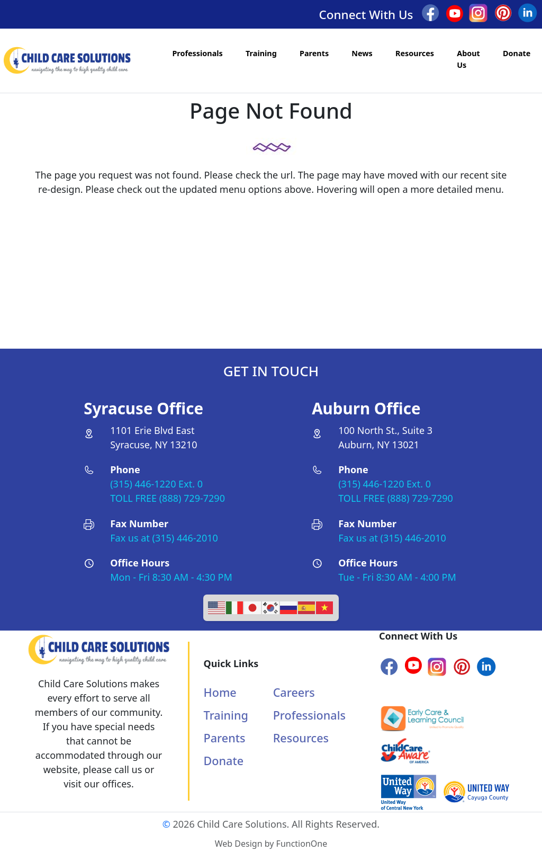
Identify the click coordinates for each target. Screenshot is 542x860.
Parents (314, 53)
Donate (516, 53)
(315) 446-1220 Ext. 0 (156, 483)
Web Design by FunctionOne (271, 843)
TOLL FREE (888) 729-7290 (167, 498)
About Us (468, 59)
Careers (294, 692)
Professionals (197, 53)
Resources (414, 53)
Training (261, 53)
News (362, 53)
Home (220, 692)
